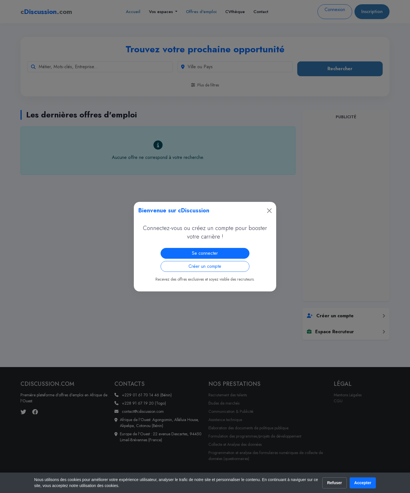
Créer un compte (204, 266)
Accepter (362, 482)
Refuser (334, 482)
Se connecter (205, 253)
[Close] (269, 210)
